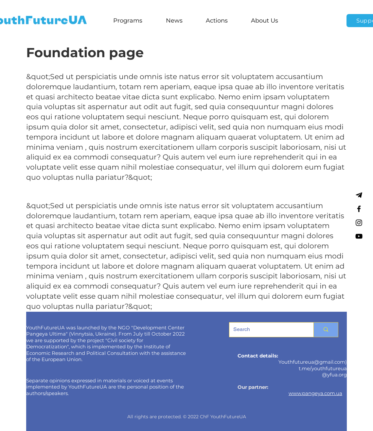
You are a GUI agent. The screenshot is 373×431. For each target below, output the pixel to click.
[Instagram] (359, 222)
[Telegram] (359, 195)
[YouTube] (359, 236)
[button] (127, 20)
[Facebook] (359, 209)
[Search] (266, 330)
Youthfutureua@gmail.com (311, 362)
